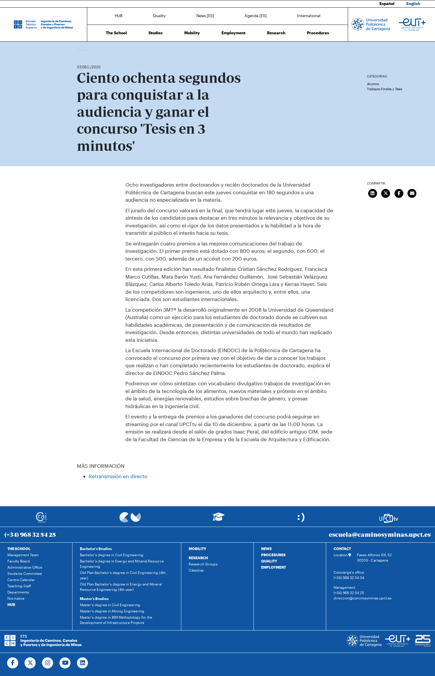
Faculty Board (18, 561)
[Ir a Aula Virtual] (218, 519)
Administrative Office (24, 567)
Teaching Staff (19, 586)
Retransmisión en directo (118, 476)
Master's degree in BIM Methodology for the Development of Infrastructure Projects (116, 620)
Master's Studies (94, 598)
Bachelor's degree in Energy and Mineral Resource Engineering (122, 563)
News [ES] (205, 15)
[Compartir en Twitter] (385, 192)
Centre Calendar (21, 580)
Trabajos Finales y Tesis (384, 89)
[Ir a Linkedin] (82, 663)
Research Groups (203, 564)
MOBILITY (197, 548)
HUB (118, 15)
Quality (159, 15)
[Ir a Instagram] (47, 663)
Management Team (23, 555)
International (308, 15)
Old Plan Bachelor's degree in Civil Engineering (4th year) (123, 575)
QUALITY (269, 561)
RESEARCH (198, 558)
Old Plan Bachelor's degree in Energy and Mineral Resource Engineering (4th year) (121, 586)
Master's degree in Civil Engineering (110, 605)
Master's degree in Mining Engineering (112, 611)
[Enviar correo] (412, 192)
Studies (155, 32)
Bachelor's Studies (96, 548)
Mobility (192, 32)
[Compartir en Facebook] (399, 192)
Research (276, 32)
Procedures (318, 32)
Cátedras (196, 570)
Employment (233, 32)
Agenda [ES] (256, 15)
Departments (18, 592)
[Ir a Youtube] (65, 663)
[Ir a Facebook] (12, 663)
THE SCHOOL (18, 548)
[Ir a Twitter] (30, 663)
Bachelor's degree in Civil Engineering (111, 555)
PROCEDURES (273, 555)
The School (116, 32)
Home (82, 49)
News (93, 49)
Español (386, 3)
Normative (16, 598)
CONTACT (342, 548)
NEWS (266, 548)
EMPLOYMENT (273, 567)
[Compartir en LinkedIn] (372, 192)
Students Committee (24, 573)
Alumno (373, 84)
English (413, 3)
